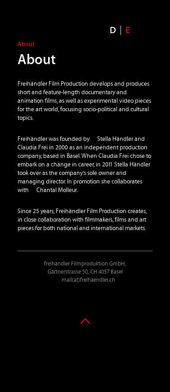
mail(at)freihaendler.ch (88, 280)
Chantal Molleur (56, 190)
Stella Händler (115, 139)
